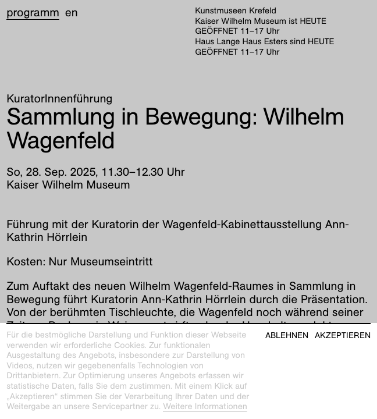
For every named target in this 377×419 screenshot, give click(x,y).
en (71, 13)
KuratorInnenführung (59, 99)
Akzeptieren (343, 335)
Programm (32, 13)
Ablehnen (286, 335)
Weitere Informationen (205, 407)
